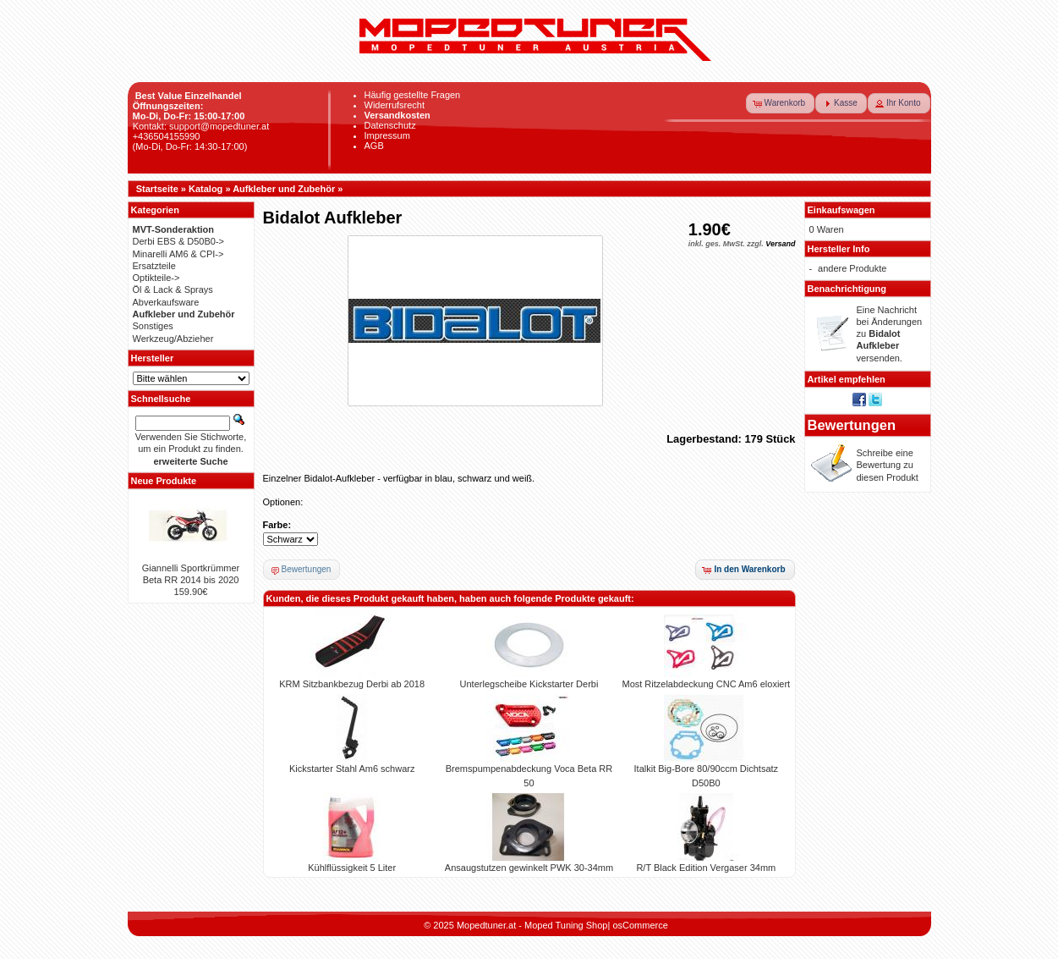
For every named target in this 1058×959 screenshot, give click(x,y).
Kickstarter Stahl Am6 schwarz (352, 768)
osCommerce (639, 925)
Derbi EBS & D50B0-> (179, 241)
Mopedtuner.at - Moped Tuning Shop (532, 925)
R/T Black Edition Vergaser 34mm (706, 868)
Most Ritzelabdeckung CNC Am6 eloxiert (706, 684)
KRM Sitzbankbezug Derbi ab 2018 (352, 684)
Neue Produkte (164, 481)
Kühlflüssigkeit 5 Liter (352, 868)
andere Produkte (852, 268)
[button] (780, 103)
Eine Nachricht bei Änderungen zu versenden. (890, 334)
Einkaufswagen (841, 210)
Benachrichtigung (847, 289)
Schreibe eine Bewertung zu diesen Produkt (887, 465)
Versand (780, 244)
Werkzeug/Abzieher (173, 338)
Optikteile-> (156, 278)
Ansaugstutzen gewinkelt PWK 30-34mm (529, 868)
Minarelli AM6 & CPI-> (178, 254)
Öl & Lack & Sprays (173, 289)
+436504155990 (166, 136)
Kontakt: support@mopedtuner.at (201, 126)
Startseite (157, 189)
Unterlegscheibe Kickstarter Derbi (529, 684)
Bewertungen (852, 425)
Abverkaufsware (166, 302)
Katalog (205, 189)
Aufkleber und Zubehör (284, 189)
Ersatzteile (154, 266)
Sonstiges (153, 326)
